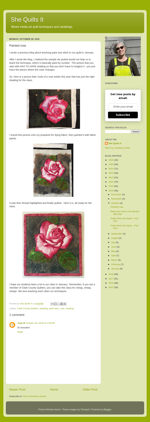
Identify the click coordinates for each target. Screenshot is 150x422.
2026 (111, 160)
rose (62, 308)
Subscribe (123, 114)
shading (70, 308)
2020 (111, 186)
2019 (111, 190)
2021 (111, 182)
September (117, 233)
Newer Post (17, 389)
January (115, 268)
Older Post (90, 389)
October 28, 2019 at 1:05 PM (40, 323)
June (114, 247)
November (116, 199)
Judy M (21, 323)
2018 (111, 274)
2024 (111, 168)
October (115, 203)
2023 (111, 173)
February (116, 264)
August (115, 238)
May (113, 251)
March (114, 260)
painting (44, 308)
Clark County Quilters (27, 308)
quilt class (54, 308)
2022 (111, 177)
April (113, 255)
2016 (111, 283)
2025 (111, 164)
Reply (20, 332)
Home (54, 389)
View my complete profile (117, 148)
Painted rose (117, 207)
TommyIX (85, 409)
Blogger (107, 409)
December (116, 194)
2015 (111, 287)
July (113, 242)
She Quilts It (27, 19)
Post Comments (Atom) (34, 396)
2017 (111, 278)
